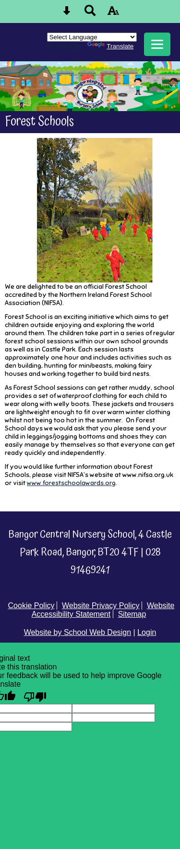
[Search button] (90, 14)
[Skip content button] (66, 14)
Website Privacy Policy (101, 605)
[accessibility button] (113, 14)
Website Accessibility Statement (103, 609)
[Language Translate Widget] (92, 37)
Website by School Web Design (78, 632)
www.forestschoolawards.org (71, 483)
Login (146, 632)
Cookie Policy (31, 605)
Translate (110, 46)
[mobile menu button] (157, 44)
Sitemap (132, 614)
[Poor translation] (35, 696)
